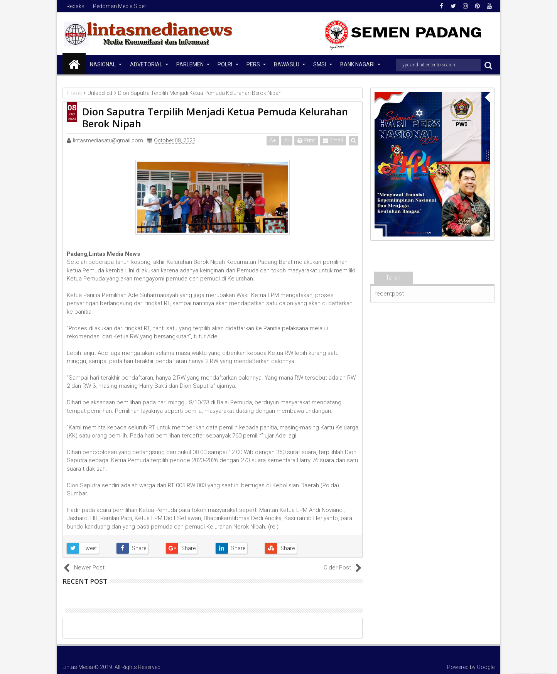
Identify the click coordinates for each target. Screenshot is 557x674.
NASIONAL (103, 64)
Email (333, 140)
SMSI (319, 64)
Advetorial (146, 64)
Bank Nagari (357, 64)
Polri (225, 64)
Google (486, 667)
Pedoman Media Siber (119, 6)
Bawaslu (286, 64)
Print (306, 140)
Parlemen (190, 64)
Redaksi (76, 6)
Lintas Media (77, 667)
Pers (253, 64)
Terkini (394, 278)
